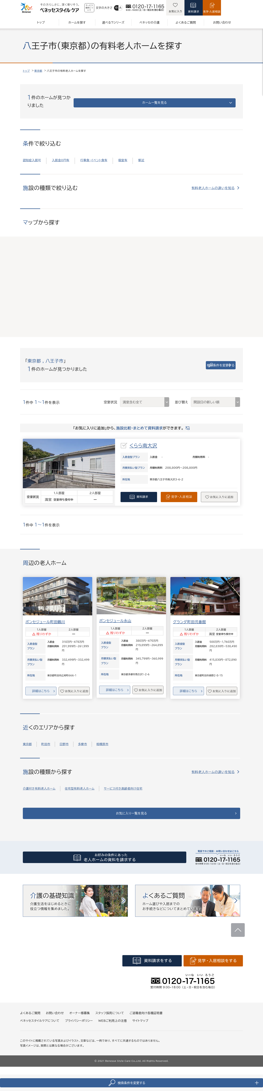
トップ (26, 71)
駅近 (141, 156)
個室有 (122, 156)
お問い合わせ (55, 1015)
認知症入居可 (32, 156)
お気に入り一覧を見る (131, 811)
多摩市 (82, 739)
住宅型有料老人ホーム (80, 784)
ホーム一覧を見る (205, 99)
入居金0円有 (60, 156)
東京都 (38, 71)
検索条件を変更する (210, 361)
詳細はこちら (40, 686)
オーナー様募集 (79, 1015)
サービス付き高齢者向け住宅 (123, 784)
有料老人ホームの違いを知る (213, 183)
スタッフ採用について (109, 1015)
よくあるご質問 (30, 1015)
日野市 (64, 739)
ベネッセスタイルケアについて (39, 1023)
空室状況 (110, 397)
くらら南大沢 (143, 441)
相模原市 (102, 739)
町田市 (45, 739)
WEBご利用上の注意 (112, 1023)
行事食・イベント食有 (93, 156)
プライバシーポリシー (79, 1023)
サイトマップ (140, 1023)
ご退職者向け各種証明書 (146, 1015)
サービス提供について (99, 7)
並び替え (181, 397)
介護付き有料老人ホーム (39, 784)
